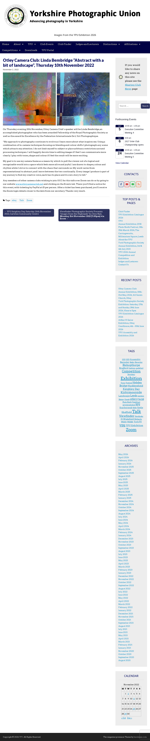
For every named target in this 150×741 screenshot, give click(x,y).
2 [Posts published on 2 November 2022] (128, 694)
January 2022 (124, 610)
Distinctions (110, 44)
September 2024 (126, 510)
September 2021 (126, 623)
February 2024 (125, 532)
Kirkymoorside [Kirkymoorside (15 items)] (131, 392)
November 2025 (126, 467)
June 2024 (123, 520)
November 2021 (125, 617)
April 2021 (123, 639)
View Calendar (122, 163)
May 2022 (123, 598)
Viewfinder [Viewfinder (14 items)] (126, 416)
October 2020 (124, 654)
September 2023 (126, 548)
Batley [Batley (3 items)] (132, 362)
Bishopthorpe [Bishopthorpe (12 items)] (131, 365)
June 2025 (123, 482)
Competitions (10, 50)
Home (5, 44)
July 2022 (122, 592)
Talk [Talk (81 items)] (136, 411)
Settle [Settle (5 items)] (140, 407)
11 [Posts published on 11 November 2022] (134, 699)
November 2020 (126, 651)
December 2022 (125, 576)
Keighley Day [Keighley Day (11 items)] (131, 389)
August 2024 (124, 514)
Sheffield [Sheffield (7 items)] (127, 412)
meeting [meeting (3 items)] (141, 396)
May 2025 (123, 485)
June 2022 (123, 595)
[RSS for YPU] (138, 184)
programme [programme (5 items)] (129, 405)
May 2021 (123, 635)
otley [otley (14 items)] (133, 399)
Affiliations (131, 44)
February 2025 (125, 495)
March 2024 (124, 529)
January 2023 (124, 573)
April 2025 (123, 489)
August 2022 (124, 589)
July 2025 (122, 479)
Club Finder (64, 44)
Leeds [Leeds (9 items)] (133, 395)
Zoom (29, 200)
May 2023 (123, 560)
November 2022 (126, 579)
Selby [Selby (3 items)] (135, 408)
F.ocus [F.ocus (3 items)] (123, 383)
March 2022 (124, 604)
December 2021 (125, 614)
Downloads (31, 50)
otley (14, 200)
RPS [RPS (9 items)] (137, 404)
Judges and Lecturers (87, 44)
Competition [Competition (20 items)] (131, 371)
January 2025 (124, 498)
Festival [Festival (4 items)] (129, 383)
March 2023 (124, 567)
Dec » (129, 718)
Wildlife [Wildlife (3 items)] (130, 422)
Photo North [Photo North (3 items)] (127, 402)
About (17, 44)
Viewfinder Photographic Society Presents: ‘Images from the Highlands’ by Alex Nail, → (82, 215)
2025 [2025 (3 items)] (127, 360)
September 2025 (126, 473)
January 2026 (124, 464)
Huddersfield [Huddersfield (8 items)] (135, 385)
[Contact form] (132, 184)
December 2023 (125, 539)
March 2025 (124, 492)
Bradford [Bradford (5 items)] (123, 368)
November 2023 (126, 542)
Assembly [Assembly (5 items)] (135, 359)
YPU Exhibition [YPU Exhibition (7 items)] (134, 425)
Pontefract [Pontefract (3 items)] (136, 402)
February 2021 (125, 645)
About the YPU (125, 240)
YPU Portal (48, 50)
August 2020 (124, 660)
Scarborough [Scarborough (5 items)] (126, 407)
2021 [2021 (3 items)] (123, 360)
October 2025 (124, 470)
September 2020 (126, 657)
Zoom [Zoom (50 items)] (131, 429)
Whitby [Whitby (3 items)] (124, 422)
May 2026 (123, 454)
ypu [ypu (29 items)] (122, 425)
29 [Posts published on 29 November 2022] (125, 714)
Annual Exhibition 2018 (130, 224)
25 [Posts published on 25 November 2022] (134, 709)
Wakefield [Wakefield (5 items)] (128, 419)
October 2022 (124, 582)
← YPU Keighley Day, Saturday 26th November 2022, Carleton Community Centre (27, 212)
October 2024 (124, 507)
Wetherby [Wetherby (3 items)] (138, 419)
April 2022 (123, 601)
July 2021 (122, 629)
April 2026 (123, 457)
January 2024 (124, 535)
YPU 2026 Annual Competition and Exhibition (127, 255)
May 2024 (123, 523)
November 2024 (126, 504)
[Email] (127, 184)
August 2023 (124, 551)
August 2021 (124, 626)
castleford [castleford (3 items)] (139, 368)
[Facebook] (121, 184)
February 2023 (125, 570)
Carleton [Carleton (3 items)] (131, 368)
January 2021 (124, 648)
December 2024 (125, 501)
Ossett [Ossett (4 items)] (127, 399)
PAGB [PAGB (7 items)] (140, 399)
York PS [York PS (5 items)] (138, 421)
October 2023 (124, 545)
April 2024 (123, 526)
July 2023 (122, 554)
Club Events (46, 44)
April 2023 (123, 564)
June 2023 (123, 557)
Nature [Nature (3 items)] (121, 399)
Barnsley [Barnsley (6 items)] (124, 362)
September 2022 (126, 585)
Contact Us (123, 265)
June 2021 (123, 632)
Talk (21, 200)
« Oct (123, 718)
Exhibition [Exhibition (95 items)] (131, 378)
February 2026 (125, 460)
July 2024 (122, 517)
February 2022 (125, 607)
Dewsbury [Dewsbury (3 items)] (131, 374)
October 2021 (124, 620)
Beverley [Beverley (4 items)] (139, 362)
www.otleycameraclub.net (29, 184)
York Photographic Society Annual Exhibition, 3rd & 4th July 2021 (131, 246)
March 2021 (124, 642)
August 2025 (124, 476)
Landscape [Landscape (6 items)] (124, 396)
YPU (30, 44)
